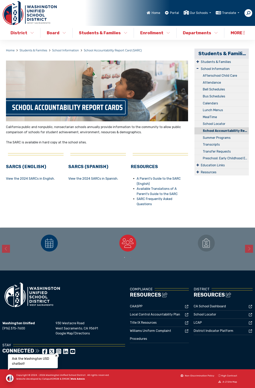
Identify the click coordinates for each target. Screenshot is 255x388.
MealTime (210, 117)
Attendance (212, 82)
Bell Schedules (214, 89)
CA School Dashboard (210, 306)
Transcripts (211, 144)
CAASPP (136, 306)
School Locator (214, 124)
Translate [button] (229, 13)
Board (56, 32)
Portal (174, 13)
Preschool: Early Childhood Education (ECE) (226, 158)
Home (156, 13)
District (22, 32)
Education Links (213, 165)
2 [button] (130, 258)
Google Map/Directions (73, 333)
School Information (65, 50)
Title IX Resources (143, 322)
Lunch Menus (213, 110)
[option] (49, 243)
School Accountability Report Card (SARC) (113, 50)
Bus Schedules (214, 96)
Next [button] (249, 249)
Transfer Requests (217, 151)
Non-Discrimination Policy (197, 375)
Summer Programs (216, 138)
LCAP (198, 322)
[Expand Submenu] (197, 61)
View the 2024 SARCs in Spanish (92, 178)
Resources (208, 172)
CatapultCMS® (50, 378)
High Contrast (229, 375)
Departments (200, 32)
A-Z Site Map (227, 381)
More (237, 32)
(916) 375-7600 (13, 328)
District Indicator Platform (213, 331)
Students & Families (103, 32)
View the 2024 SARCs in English (30, 178)
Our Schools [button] (199, 13)
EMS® (65, 378)
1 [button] (125, 258)
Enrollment (155, 32)
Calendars (210, 103)
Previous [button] (6, 249)
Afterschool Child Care (220, 75)
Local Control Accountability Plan (155, 314)
